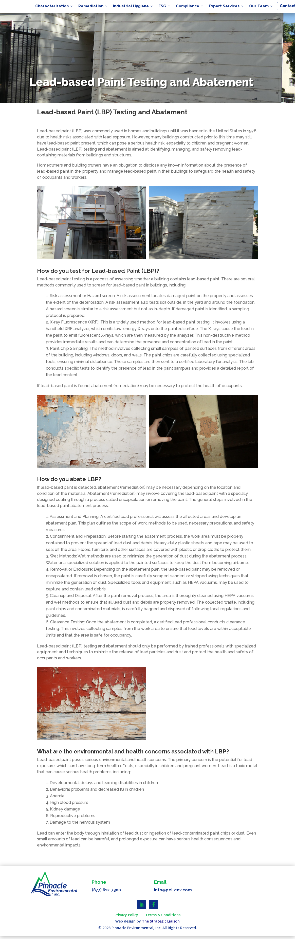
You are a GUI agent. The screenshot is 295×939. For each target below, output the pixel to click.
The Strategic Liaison (161, 921)
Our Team (261, 6)
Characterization (54, 6)
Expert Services (226, 6)
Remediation (93, 6)
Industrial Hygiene (133, 6)
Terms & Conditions (162, 914)
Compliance (190, 6)
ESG (164, 6)
